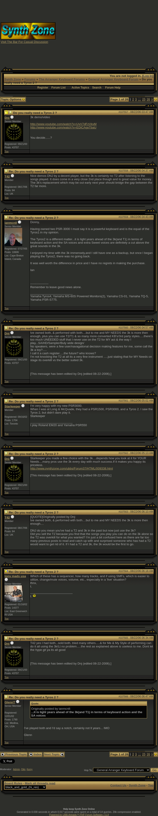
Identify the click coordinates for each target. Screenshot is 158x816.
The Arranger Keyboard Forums (62, 79)
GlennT (10, 702)
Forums (29, 79)
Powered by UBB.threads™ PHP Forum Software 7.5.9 (79, 814)
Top (6, 151)
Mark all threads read (40, 783)
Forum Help (113, 87)
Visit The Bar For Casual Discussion (24, 42)
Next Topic (54, 754)
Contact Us (118, 785)
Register (42, 87)
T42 (7, 176)
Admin (16, 769)
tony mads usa (15, 576)
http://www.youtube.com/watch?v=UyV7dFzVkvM (63, 124)
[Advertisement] (106, 33)
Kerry (29, 769)
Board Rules (13, 783)
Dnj (7, 118)
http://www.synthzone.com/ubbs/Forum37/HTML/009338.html (71, 468)
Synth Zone (12, 79)
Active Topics (80, 87)
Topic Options (13, 99)
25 (144, 99)
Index (35, 754)
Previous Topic (14, 754)
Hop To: (88, 770)
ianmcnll (11, 222)
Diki (23, 769)
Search (96, 87)
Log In (148, 76)
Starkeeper (12, 406)
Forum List (58, 87)
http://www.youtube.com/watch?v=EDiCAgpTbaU (63, 127)
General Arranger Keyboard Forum (113, 79)
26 (148, 99)
